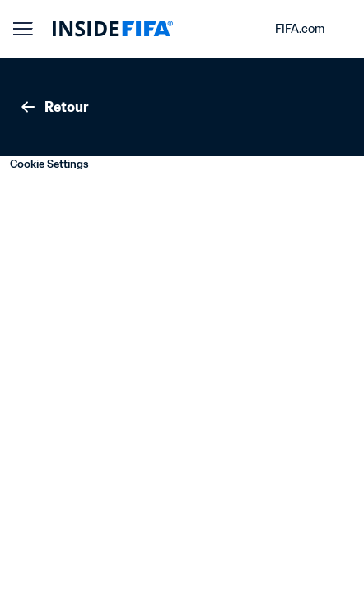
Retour (53, 107)
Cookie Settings (49, 164)
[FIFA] (113, 29)
